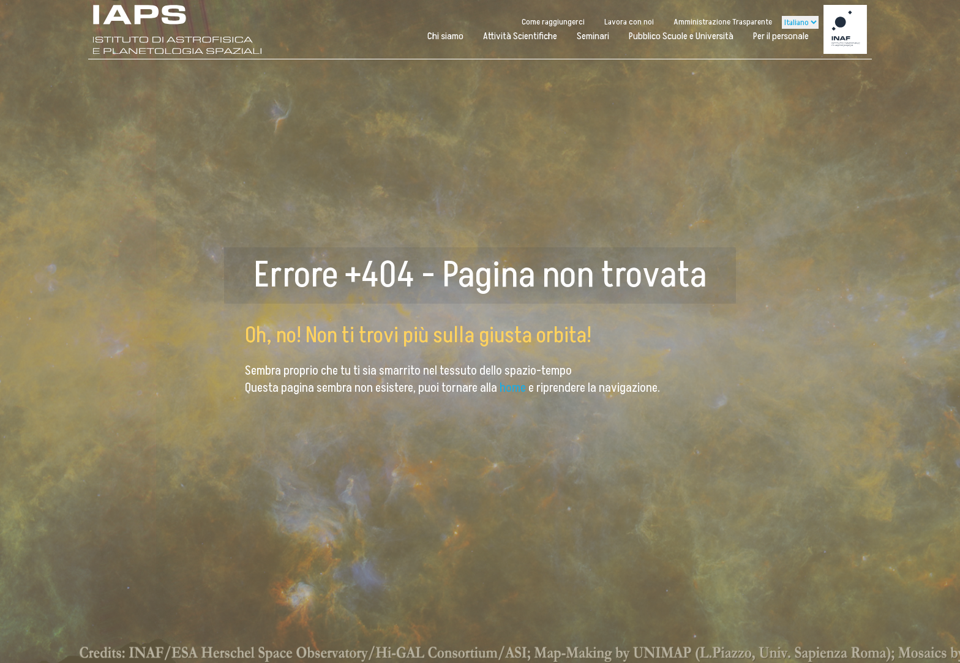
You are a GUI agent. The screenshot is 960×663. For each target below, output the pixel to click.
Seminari (593, 36)
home (514, 388)
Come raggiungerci (553, 22)
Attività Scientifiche (520, 36)
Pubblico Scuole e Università (681, 36)
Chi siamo (445, 36)
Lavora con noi (629, 22)
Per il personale (781, 36)
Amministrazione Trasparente (722, 22)
